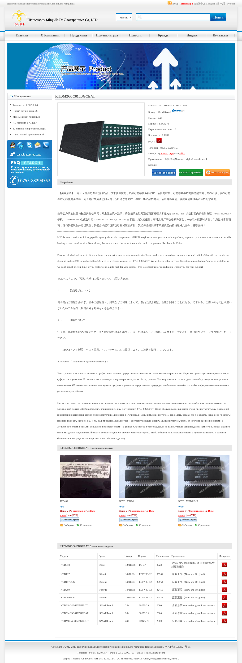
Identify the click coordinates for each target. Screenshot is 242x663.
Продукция (78, 35)
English (211, 3)
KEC (102, 564)
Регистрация (186, 3)
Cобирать (69, 525)
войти (182, 153)
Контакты (220, 35)
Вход (175, 3)
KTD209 (65, 589)
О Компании (50, 35)
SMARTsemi (106, 605)
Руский (231, 3)
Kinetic (103, 574)
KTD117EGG (67, 581)
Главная (22, 35)
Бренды (163, 35)
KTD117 (65, 574)
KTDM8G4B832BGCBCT (74, 620)
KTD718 (65, 564)
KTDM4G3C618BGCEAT (74, 613)
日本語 (221, 3)
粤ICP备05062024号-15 (178, 646)
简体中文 (200, 3)
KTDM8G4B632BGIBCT (74, 605)
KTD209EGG (67, 597)
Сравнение (86, 525)
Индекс (191, 35)
